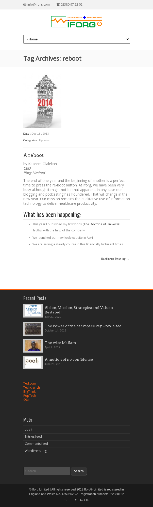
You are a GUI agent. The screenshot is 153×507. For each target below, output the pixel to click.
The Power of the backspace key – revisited (83, 326)
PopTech (29, 395)
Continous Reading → (115, 259)
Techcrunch (31, 387)
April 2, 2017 (52, 347)
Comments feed (36, 443)
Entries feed (33, 436)
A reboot (33, 155)
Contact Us (82, 500)
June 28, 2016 (53, 364)
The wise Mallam (60, 343)
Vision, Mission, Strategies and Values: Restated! (79, 310)
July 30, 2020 (53, 316)
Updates (44, 140)
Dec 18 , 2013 (40, 133)
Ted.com (29, 383)
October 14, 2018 (55, 330)
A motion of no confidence (69, 359)
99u (26, 400)
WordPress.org (36, 451)
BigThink (29, 391)
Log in (29, 429)
